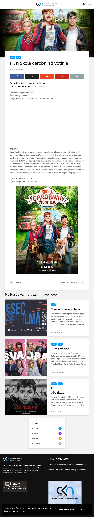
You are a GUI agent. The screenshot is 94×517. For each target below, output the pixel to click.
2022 (12, 57)
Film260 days (57, 391)
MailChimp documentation (78, 470)
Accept (84, 510)
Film (18, 57)
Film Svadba (60, 349)
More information (66, 510)
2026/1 (54, 344)
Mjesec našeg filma (65, 309)
